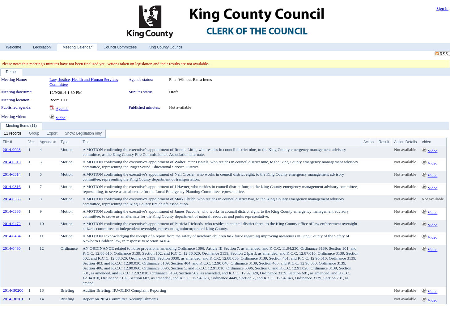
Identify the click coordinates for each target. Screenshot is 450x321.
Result (384, 142)
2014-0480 (12, 248)
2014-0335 (12, 199)
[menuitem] (12, 133)
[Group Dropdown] (34, 133)
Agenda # (47, 142)
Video (61, 117)
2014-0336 (12, 211)
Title (86, 142)
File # (7, 142)
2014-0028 (12, 149)
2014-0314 (12, 174)
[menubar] (53, 134)
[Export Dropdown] (52, 133)
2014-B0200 (13, 290)
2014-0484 (12, 236)
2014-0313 (12, 162)
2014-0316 (12, 186)
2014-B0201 (13, 299)
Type (65, 142)
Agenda (62, 108)
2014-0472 (12, 223)
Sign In (442, 8)
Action (368, 142)
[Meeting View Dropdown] (83, 133)
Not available (180, 107)
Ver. (31, 142)
